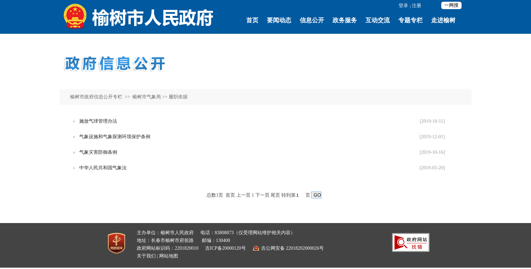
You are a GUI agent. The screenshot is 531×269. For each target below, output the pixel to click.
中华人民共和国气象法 (103, 167)
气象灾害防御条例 (98, 152)
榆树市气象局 (146, 96)
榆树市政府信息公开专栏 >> (100, 96)
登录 (403, 5)
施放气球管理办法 (98, 121)
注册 (416, 5)
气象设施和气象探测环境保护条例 (114, 136)
